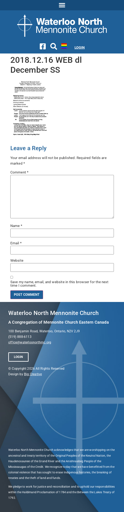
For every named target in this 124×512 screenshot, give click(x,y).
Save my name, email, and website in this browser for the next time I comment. (59, 283)
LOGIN (80, 47)
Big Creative (33, 374)
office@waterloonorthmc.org (29, 342)
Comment (19, 172)
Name (16, 226)
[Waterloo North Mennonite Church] (62, 412)
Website (16, 260)
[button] (62, 5)
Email (16, 243)
